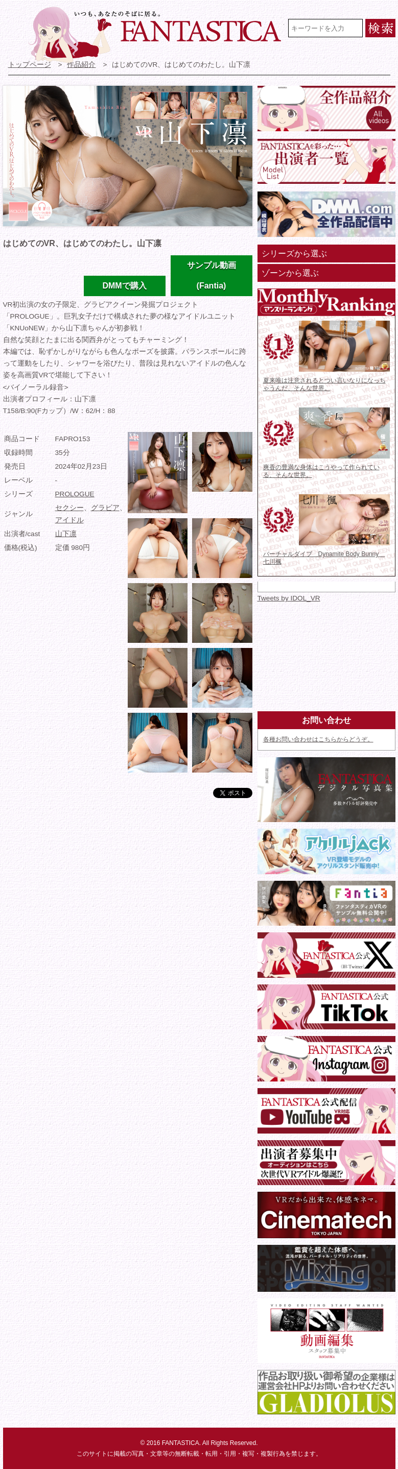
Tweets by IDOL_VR (288, 598)
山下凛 (66, 534)
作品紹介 (81, 64)
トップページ (29, 64)
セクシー (69, 508)
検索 (380, 28)
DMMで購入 (124, 285)
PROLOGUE (75, 494)
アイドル (69, 520)
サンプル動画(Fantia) (211, 275)
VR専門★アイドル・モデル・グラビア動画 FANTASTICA (156, 35)
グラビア (105, 508)
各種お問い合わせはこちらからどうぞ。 (318, 739)
